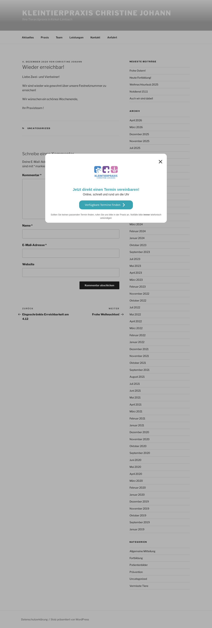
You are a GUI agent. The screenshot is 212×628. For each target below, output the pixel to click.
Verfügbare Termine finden (106, 204)
